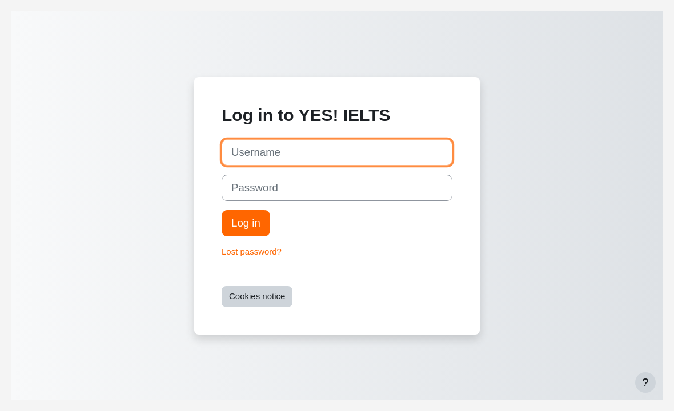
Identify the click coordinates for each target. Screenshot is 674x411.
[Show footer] (645, 382)
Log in (245, 223)
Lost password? (252, 251)
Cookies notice (257, 296)
